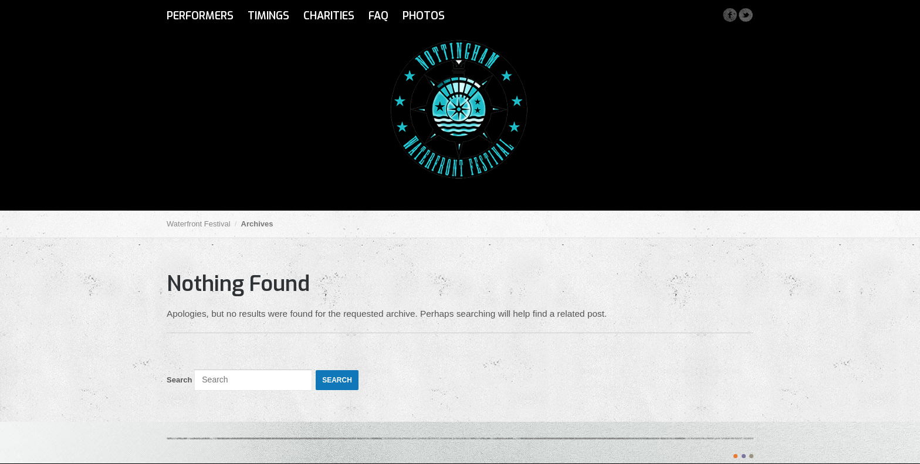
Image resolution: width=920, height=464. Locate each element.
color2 (744, 456)
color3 (751, 456)
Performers (200, 16)
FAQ (378, 16)
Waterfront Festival (199, 223)
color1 (735, 456)
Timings (268, 16)
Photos (423, 16)
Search (179, 379)
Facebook (730, 15)
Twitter (745, 15)
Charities (328, 16)
